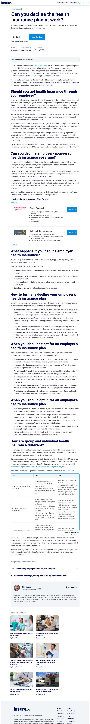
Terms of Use (70, 688)
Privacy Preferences (70, 692)
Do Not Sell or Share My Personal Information (71, 699)
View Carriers (37, 37)
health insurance (41, 66)
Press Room (60, 694)
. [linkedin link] (39, 589)
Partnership (60, 691)
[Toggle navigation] (87, 2)
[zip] (19, 37)
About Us (59, 686)
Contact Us (60, 688)
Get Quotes (72, 209)
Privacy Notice (71, 686)
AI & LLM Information (60, 698)
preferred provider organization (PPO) (51, 467)
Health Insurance (16, 9)
